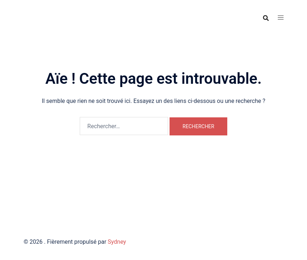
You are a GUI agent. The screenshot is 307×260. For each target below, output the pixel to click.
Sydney (117, 241)
